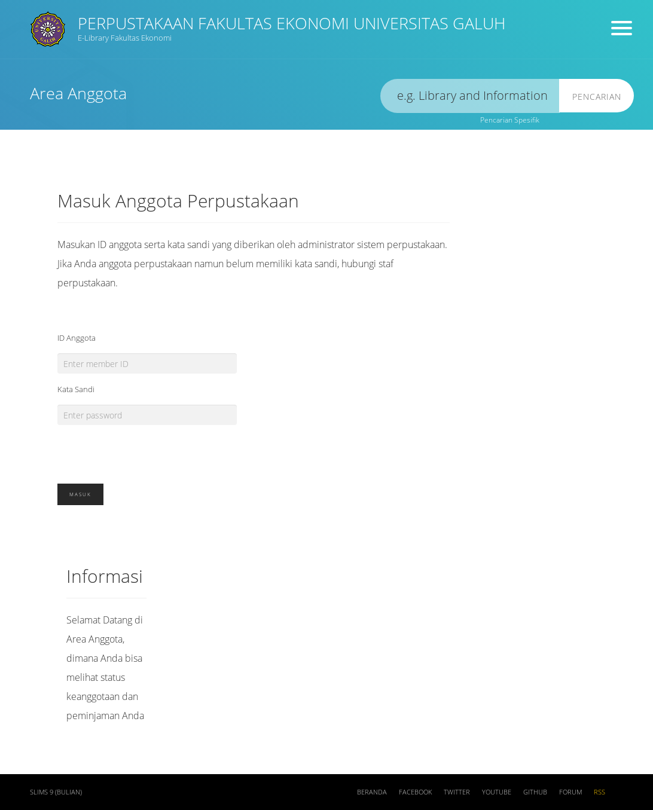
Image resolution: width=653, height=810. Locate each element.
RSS (599, 792)
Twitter (457, 792)
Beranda (372, 792)
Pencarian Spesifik (509, 120)
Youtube (496, 792)
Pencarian (596, 96)
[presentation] (148, 448)
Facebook (415, 792)
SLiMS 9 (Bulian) (56, 792)
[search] (470, 96)
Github (535, 792)
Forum (570, 792)
